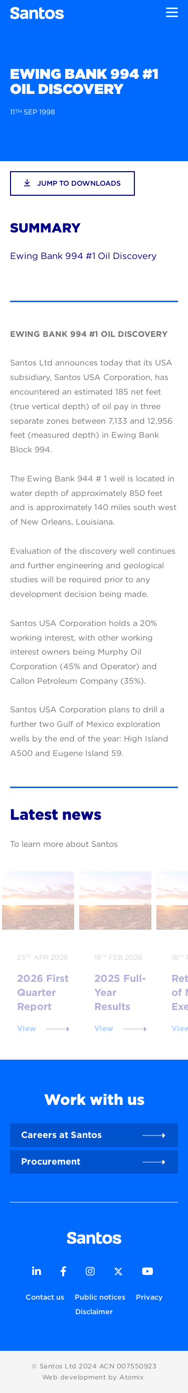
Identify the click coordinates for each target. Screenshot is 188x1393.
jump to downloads (72, 183)
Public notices (100, 1297)
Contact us (45, 1297)
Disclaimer (94, 1311)
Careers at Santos (61, 1134)
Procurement (50, 1161)
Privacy (149, 1297)
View (26, 1028)
